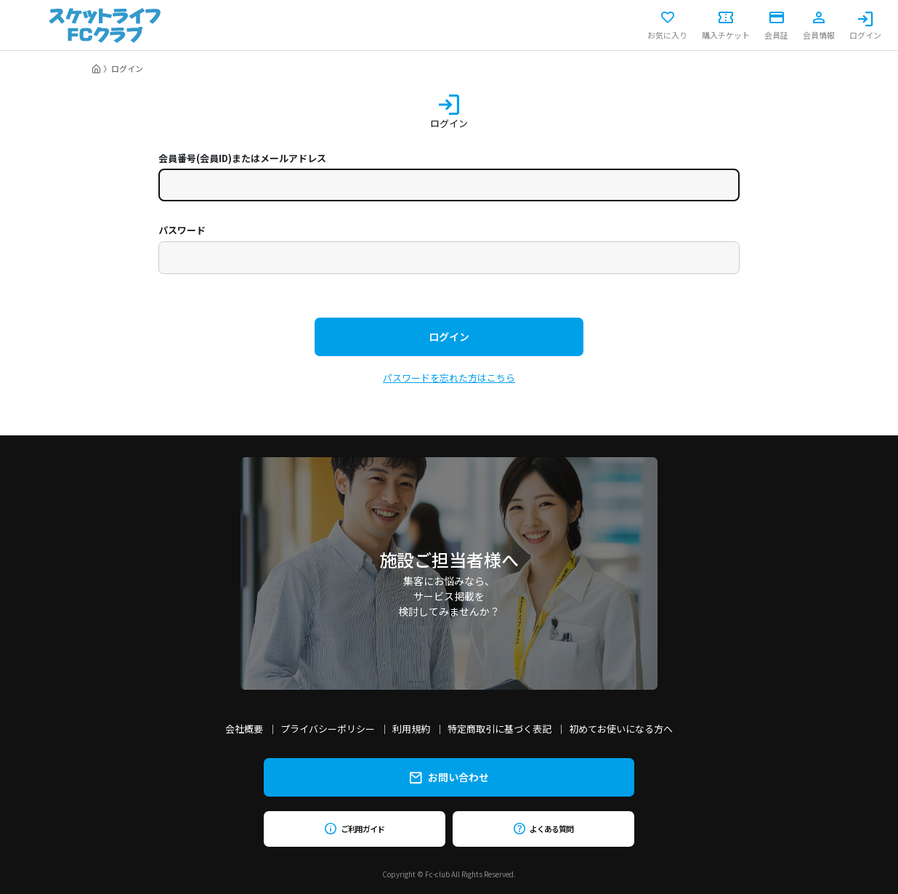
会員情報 (819, 25)
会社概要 (244, 729)
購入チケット (726, 25)
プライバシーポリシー (327, 729)
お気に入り (667, 25)
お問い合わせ (449, 777)
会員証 (776, 25)
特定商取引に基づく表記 (499, 729)
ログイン (865, 25)
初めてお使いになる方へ (621, 729)
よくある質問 (543, 828)
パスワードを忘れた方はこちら (449, 377)
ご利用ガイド (354, 828)
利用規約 (411, 729)
